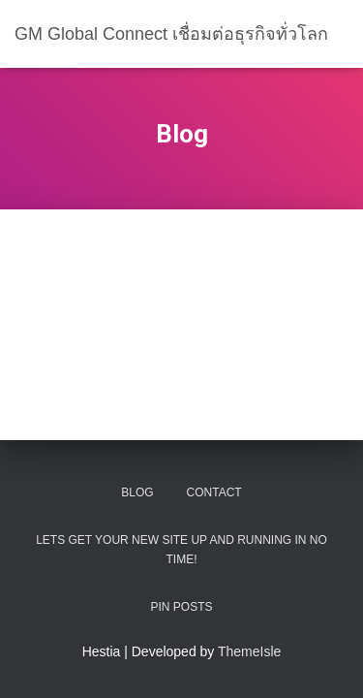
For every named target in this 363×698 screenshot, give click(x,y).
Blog (137, 492)
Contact (214, 492)
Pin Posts (181, 607)
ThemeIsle (249, 651)
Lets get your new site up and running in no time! (181, 549)
